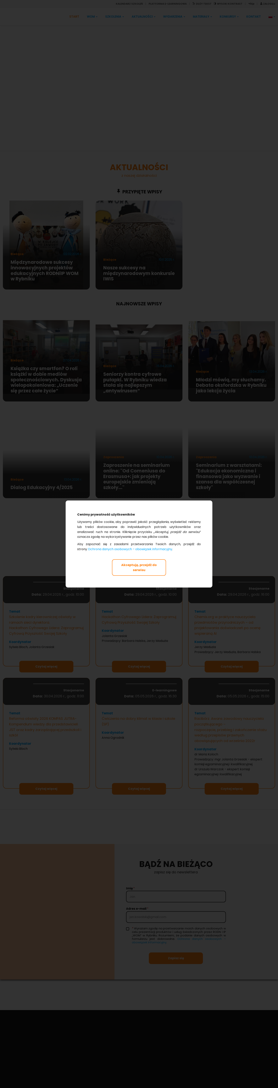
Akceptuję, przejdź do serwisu (139, 567)
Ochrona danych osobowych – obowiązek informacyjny (130, 549)
